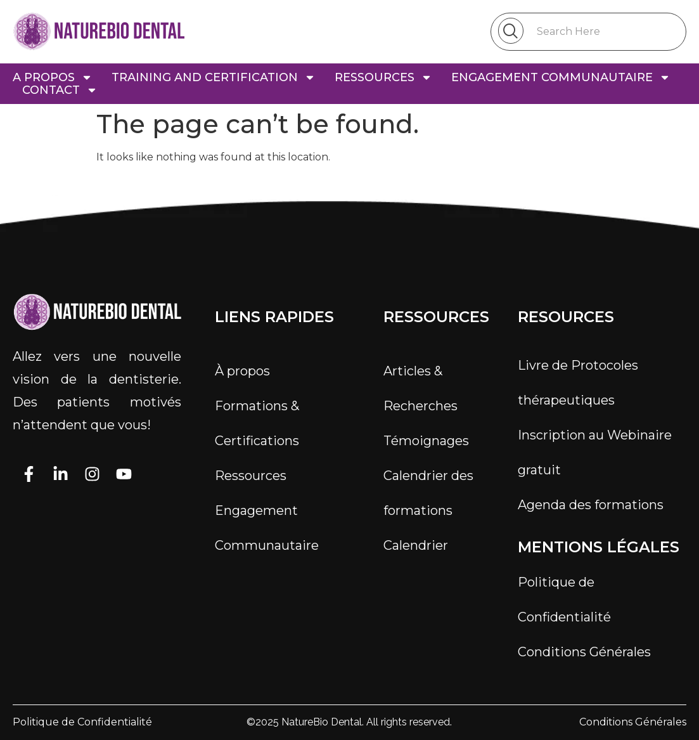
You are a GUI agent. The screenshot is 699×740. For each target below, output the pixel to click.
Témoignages (426, 440)
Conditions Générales (584, 651)
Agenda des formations (591, 504)
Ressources (250, 475)
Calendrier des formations (428, 493)
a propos (53, 77)
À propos (242, 371)
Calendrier (415, 545)
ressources (383, 77)
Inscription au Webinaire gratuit (595, 452)
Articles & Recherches (420, 388)
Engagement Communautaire (267, 528)
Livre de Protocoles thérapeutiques (578, 383)
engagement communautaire (560, 77)
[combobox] (588, 32)
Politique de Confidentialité (564, 599)
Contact (60, 90)
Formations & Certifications (257, 423)
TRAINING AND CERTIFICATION (214, 77)
